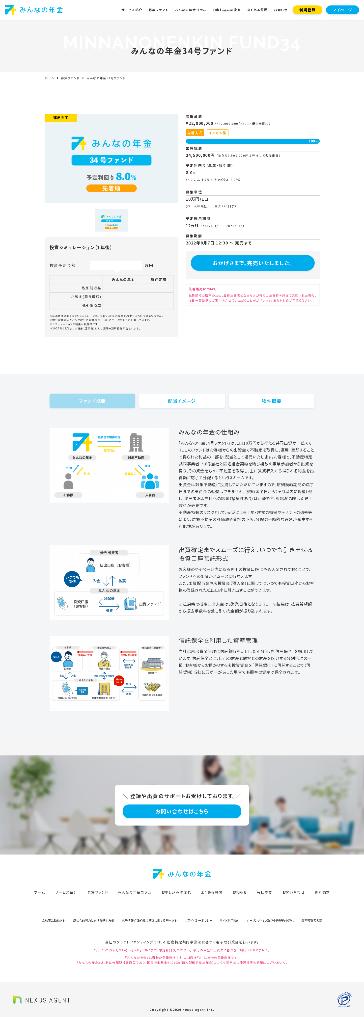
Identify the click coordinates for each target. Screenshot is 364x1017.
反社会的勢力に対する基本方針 (93, 920)
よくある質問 (257, 9)
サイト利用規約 (229, 920)
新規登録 (307, 9)
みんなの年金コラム (190, 9)
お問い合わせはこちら (182, 811)
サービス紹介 (131, 9)
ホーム (49, 78)
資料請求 (322, 892)
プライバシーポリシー (198, 920)
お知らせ (280, 9)
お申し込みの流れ (227, 9)
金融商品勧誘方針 (54, 920)
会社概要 (264, 892)
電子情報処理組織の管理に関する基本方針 (150, 920)
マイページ (342, 9)
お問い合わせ (293, 892)
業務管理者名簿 (311, 920)
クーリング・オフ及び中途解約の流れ (270, 920)
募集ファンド (159, 9)
